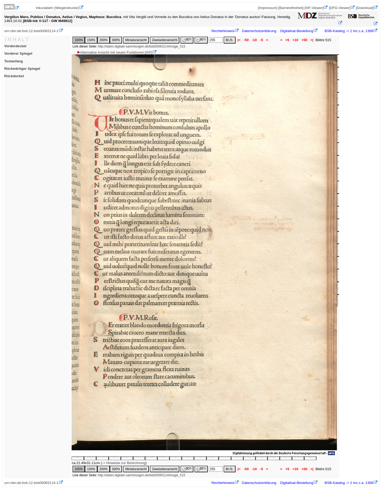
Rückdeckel (14, 76)
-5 (261, 40)
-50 (246, 40)
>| (311, 40)
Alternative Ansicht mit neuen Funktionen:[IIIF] (114, 52)
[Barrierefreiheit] (290, 8)
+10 (295, 40)
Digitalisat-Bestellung (296, 31)
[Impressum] (267, 8)
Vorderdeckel (15, 46)
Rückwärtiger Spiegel (22, 69)
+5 (287, 40)
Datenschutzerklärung (259, 31)
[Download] (365, 8)
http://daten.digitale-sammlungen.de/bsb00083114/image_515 (141, 46)
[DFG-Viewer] (339, 8)
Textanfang (13, 61)
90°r (201, 40)
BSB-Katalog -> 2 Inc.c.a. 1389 (348, 31)
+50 (304, 40)
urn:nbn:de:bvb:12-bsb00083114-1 (31, 31)
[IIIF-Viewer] (314, 8)
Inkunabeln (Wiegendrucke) (57, 8)
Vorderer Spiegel (18, 53)
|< (239, 40)
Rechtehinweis (223, 31)
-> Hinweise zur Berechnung (124, 463)
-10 (254, 40)
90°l (187, 40)
